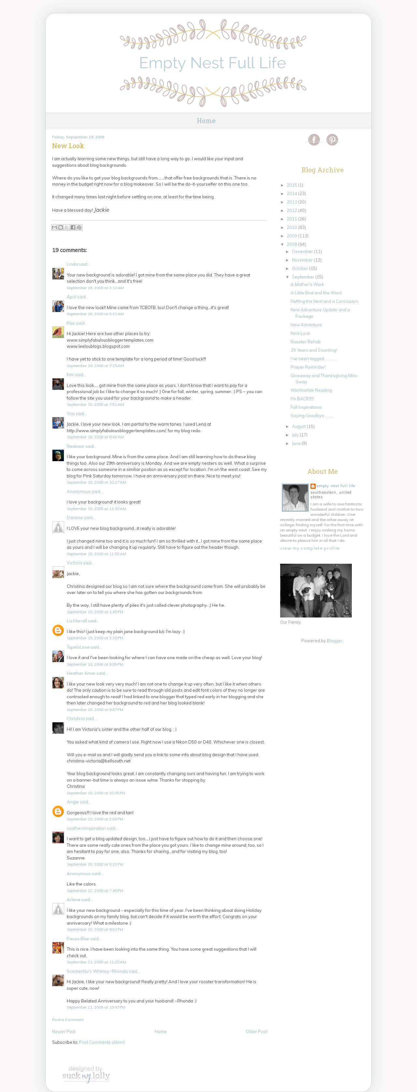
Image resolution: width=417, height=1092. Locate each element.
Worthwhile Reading (311, 390)
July (296, 434)
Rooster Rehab (306, 341)
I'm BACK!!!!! (302, 398)
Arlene (73, 899)
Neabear (75, 446)
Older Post (256, 1031)
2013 (292, 202)
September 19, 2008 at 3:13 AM (95, 287)
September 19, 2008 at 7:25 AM (95, 365)
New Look (300, 333)
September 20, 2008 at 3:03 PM (95, 818)
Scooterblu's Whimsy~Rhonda (97, 971)
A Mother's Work (307, 284)
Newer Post (64, 1031)
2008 (292, 244)
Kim (70, 374)
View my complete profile (310, 548)
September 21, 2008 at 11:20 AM (96, 961)
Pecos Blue (78, 938)
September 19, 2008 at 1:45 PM (95, 611)
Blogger (335, 640)
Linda (72, 264)
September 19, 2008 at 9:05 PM (95, 664)
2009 (292, 235)
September (303, 276)
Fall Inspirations (306, 407)
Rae (71, 323)
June (297, 443)
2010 (292, 227)
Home (206, 120)
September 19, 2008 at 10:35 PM (96, 792)
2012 (292, 210)
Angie (73, 801)
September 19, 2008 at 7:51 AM (95, 404)
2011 (292, 218)
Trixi (71, 413)
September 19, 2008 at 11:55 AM (96, 553)
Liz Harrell (77, 620)
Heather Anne (81, 673)
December (303, 251)
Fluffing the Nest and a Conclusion (324, 301)
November (303, 259)
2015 (292, 185)
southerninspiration (86, 828)
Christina (76, 718)
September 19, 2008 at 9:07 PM (95, 709)
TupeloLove (78, 647)
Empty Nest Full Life (336, 486)
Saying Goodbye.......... (312, 415)
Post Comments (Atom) (102, 1042)
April (71, 296)
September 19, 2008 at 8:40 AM (95, 436)
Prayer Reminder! (308, 367)
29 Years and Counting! (314, 350)
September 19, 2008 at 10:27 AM (96, 482)
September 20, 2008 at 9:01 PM (95, 929)
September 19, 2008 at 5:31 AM (95, 313)
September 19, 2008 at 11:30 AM (96, 508)
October (300, 268)
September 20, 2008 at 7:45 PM (95, 890)
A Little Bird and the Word (316, 292)
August (299, 426)
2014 (292, 193)
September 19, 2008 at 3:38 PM (95, 637)
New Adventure (306, 324)
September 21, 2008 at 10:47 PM (96, 1007)
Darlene (75, 517)
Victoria (74, 562)
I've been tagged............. (314, 358)
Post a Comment (68, 1019)
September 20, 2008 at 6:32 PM (95, 864)
